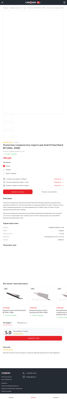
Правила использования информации (11, 388)
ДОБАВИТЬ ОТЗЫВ (33, 338)
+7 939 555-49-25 (31, 373)
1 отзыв (16, 142)
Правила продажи (6, 391)
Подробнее (57, 179)
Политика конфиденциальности (10, 385)
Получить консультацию (49, 192)
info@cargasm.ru (31, 377)
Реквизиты (4, 383)
